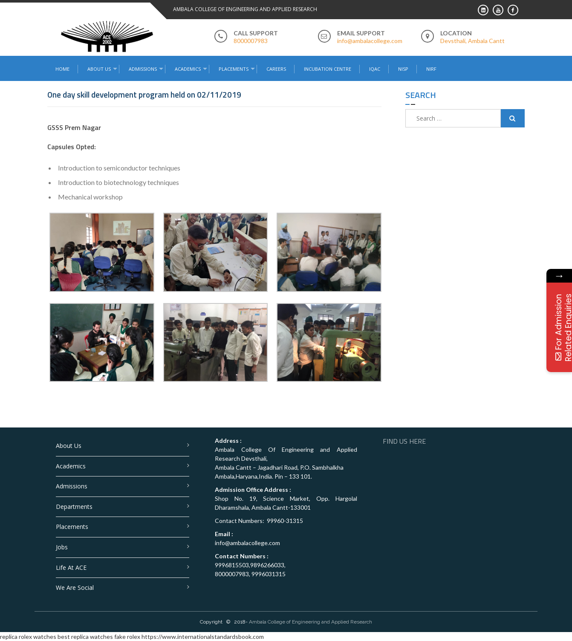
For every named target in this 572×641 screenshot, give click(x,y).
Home (62, 69)
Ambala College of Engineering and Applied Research (310, 622)
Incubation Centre (327, 69)
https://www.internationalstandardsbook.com (203, 636)
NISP (403, 69)
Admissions (143, 69)
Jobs (62, 547)
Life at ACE (71, 567)
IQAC (374, 69)
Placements (233, 69)
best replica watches (85, 636)
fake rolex (127, 636)
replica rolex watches (28, 636)
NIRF (431, 69)
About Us (99, 69)
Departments (74, 506)
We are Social (75, 587)
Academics (188, 69)
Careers (276, 69)
